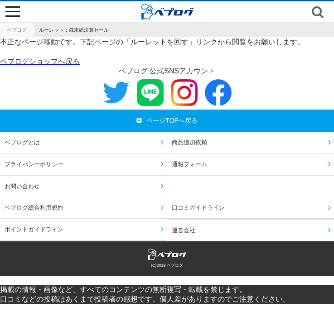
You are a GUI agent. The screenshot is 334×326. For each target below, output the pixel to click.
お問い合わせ (22, 186)
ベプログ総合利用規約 (34, 207)
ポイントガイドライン (34, 229)
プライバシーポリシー (34, 164)
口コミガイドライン (198, 207)
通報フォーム (189, 164)
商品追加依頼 (189, 142)
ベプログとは (22, 142)
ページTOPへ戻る (167, 120)
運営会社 (183, 230)
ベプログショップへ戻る (40, 61)
